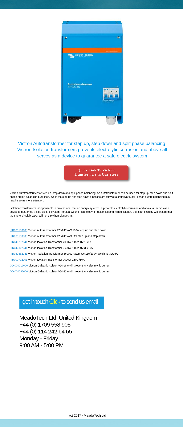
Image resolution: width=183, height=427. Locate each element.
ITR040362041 (18, 247)
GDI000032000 (19, 271)
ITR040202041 (18, 242)
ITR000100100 (18, 230)
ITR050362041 (18, 253)
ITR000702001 (18, 259)
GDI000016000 (19, 265)
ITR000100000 (18, 236)
